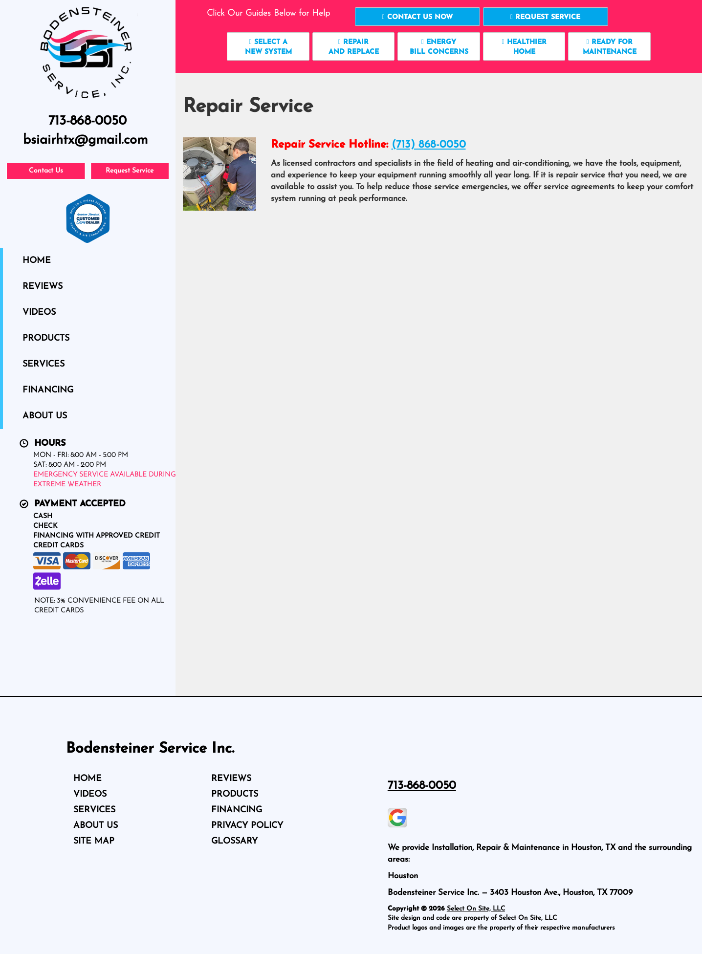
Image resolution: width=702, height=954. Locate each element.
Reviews (42, 286)
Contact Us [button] (46, 170)
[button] (417, 16)
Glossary (234, 841)
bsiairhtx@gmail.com (85, 140)
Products (45, 338)
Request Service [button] (130, 170)
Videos (39, 312)
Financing (47, 390)
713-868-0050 (422, 786)
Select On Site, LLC (476, 909)
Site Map (93, 841)
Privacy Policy (247, 826)
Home (36, 261)
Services (43, 364)
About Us (44, 416)
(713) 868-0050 (429, 145)
